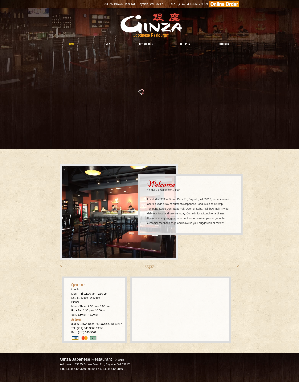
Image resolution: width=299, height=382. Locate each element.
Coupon (185, 44)
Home (71, 44)
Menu (109, 44)
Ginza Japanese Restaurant (86, 359)
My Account (147, 44)
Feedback (223, 44)
